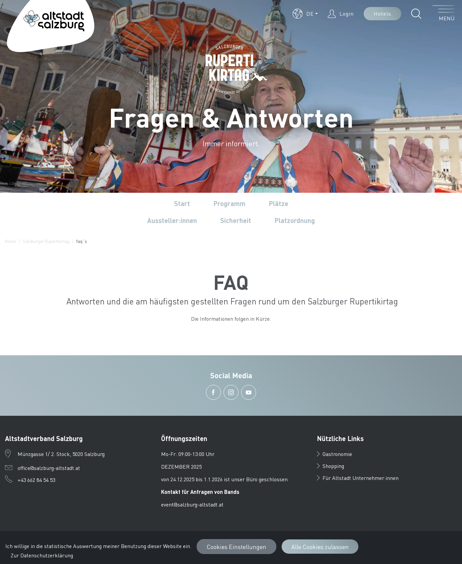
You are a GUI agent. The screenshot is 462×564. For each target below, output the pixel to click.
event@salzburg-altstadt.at (192, 504)
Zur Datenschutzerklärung (42, 555)
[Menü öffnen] (443, 13)
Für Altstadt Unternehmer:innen (358, 477)
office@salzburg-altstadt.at (49, 467)
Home (10, 241)
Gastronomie (334, 453)
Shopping (330, 465)
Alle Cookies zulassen (320, 546)
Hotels (382, 13)
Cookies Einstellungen (236, 546)
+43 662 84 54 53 (36, 479)
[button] (305, 14)
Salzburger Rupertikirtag (46, 241)
